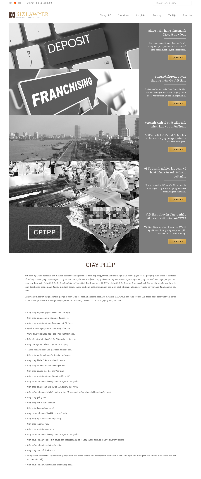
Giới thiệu (123, 15)
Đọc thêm (176, 57)
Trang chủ (105, 15)
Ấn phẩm (141, 15)
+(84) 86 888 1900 (43, 2)
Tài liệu (172, 15)
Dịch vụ (157, 15)
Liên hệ (187, 15)
